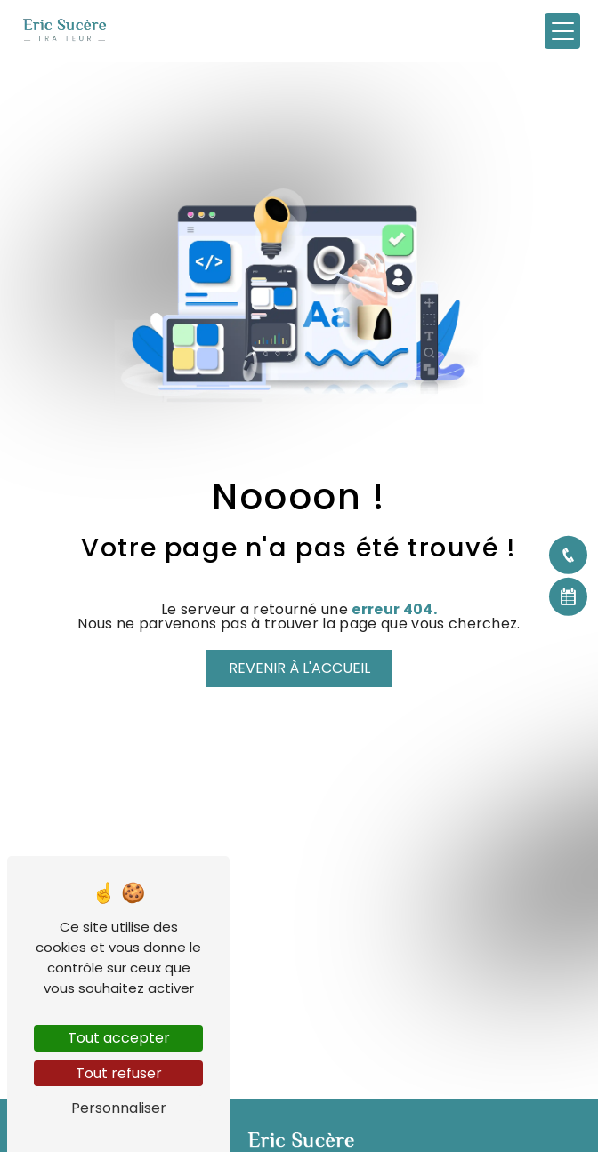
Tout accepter (119, 1038)
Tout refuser (119, 1073)
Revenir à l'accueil (299, 668)
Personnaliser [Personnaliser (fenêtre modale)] (118, 1108)
